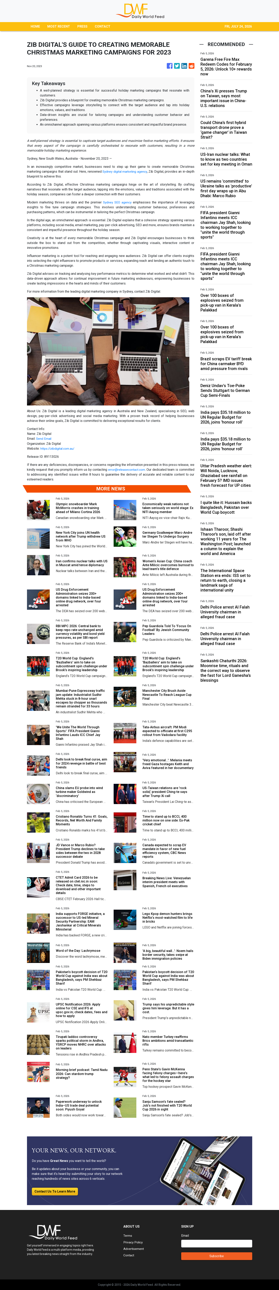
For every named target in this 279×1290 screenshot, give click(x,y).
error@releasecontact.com (126, 469)
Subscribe (216, 1256)
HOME (35, 26)
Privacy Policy (133, 1242)
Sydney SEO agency (117, 202)
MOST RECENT (58, 26)
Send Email (44, 439)
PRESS (82, 26)
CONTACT (102, 26)
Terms (127, 1235)
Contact (128, 1255)
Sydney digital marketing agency (125, 171)
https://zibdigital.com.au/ (58, 448)
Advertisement (133, 1248)
